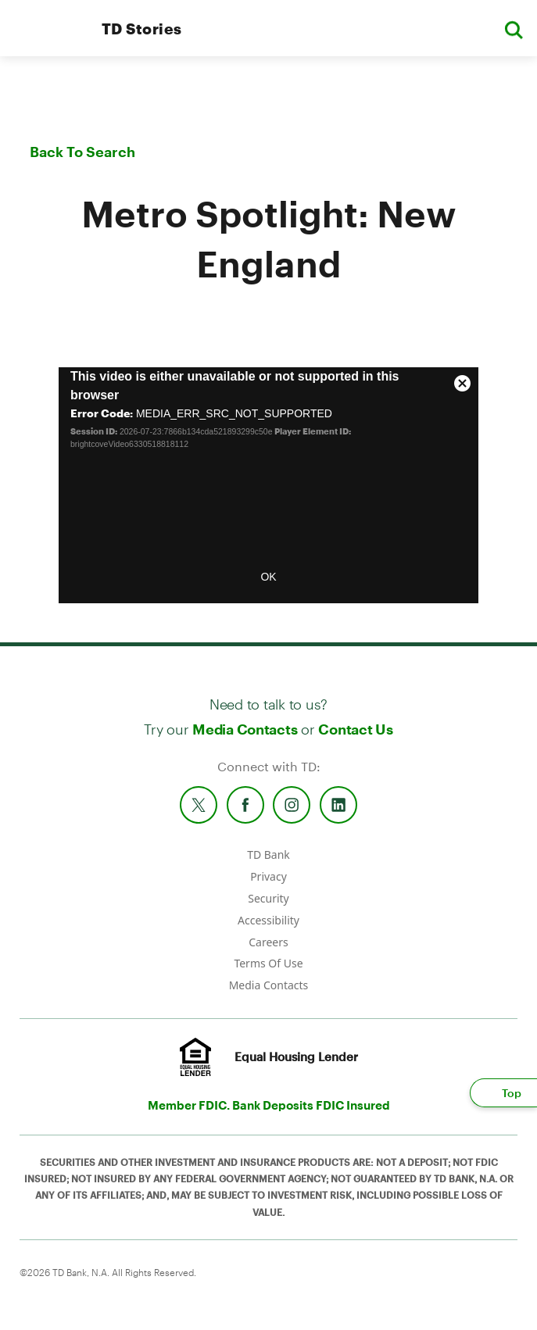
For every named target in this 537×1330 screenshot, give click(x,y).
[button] (513, 28)
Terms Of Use (268, 963)
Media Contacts (244, 729)
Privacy (268, 876)
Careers (268, 942)
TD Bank (268, 854)
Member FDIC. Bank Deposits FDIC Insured (269, 1105)
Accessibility (268, 920)
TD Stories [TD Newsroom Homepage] (142, 29)
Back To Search (82, 151)
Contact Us (355, 729)
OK (268, 576)
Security (268, 898)
